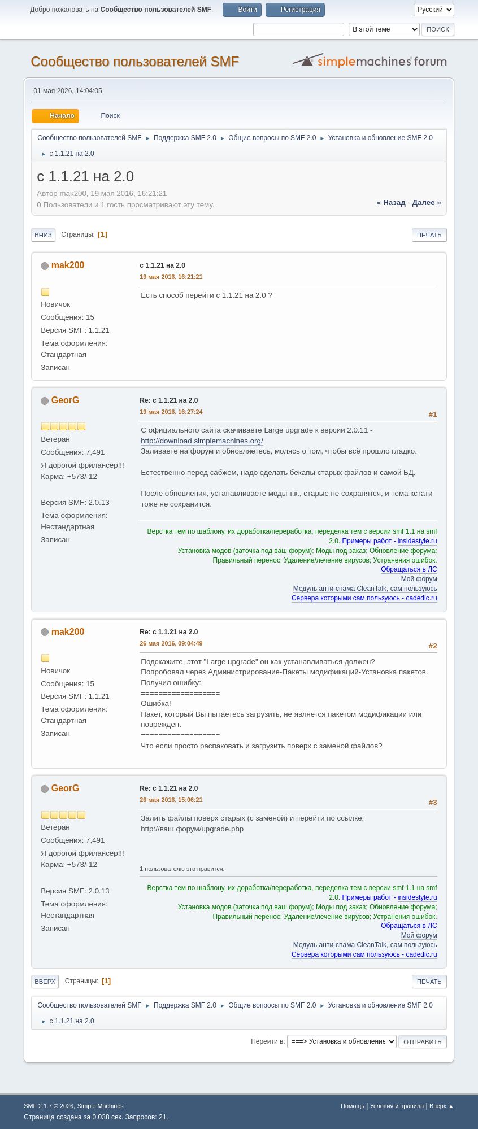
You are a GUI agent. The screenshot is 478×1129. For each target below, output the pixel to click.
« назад (391, 202)
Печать (429, 235)
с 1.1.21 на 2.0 (162, 265)
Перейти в (267, 1041)
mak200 (68, 265)
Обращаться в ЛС (409, 569)
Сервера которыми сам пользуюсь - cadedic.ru (364, 598)
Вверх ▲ (441, 1105)
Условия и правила (397, 1105)
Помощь (352, 1105)
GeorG (65, 400)
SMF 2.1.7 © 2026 (48, 1105)
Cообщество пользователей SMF (135, 61)
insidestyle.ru (417, 541)
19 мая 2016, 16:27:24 (171, 411)
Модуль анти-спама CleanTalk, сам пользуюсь (365, 588)
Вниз (42, 235)
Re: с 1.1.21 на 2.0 (169, 400)
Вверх (44, 981)
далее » (426, 202)
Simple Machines (100, 1105)
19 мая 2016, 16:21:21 (171, 276)
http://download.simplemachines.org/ (202, 441)
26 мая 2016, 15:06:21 (171, 799)
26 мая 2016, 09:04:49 (171, 643)
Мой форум (419, 579)
